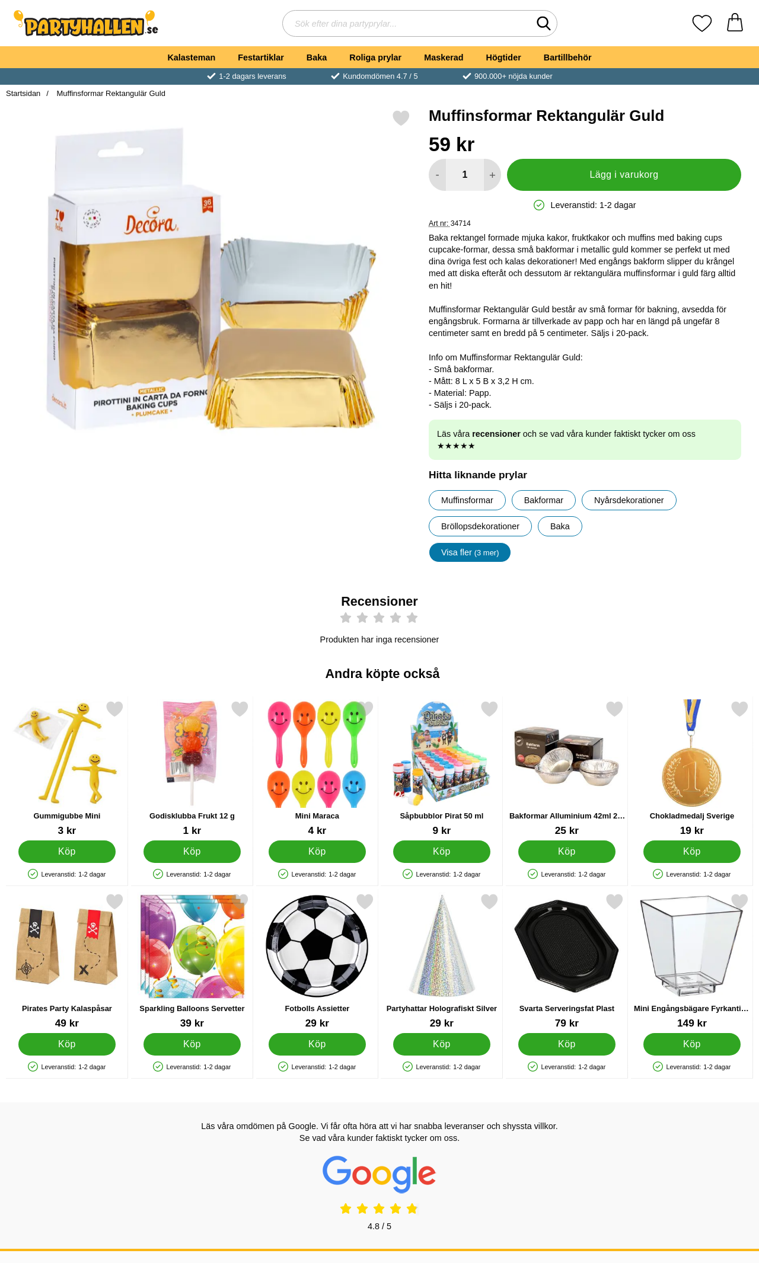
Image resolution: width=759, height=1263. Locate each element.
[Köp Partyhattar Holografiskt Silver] (442, 1044)
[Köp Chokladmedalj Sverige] (692, 851)
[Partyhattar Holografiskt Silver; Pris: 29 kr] (442, 961)
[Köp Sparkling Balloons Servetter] (192, 1044)
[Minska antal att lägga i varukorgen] (437, 175)
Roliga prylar (375, 57)
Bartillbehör (568, 57)
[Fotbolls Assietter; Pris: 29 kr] (317, 961)
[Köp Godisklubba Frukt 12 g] (192, 851)
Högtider (503, 57)
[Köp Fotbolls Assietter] (317, 1044)
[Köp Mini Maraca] (317, 851)
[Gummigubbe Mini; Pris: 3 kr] (67, 768)
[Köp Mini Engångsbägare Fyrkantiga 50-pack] (692, 1044)
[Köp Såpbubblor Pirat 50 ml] (442, 851)
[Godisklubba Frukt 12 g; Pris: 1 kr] (192, 768)
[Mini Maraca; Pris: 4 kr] (317, 768)
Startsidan (23, 93)
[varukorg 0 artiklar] (735, 23)
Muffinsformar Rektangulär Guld (110, 93)
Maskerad (443, 57)
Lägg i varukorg (623, 175)
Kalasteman (191, 57)
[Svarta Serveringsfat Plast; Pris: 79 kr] (567, 961)
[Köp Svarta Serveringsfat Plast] (567, 1044)
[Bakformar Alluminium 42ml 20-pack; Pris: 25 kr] (567, 768)
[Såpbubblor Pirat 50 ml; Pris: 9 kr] (442, 768)
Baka (317, 57)
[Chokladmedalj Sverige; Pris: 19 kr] (692, 768)
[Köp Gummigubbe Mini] (67, 851)
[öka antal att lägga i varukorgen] (492, 175)
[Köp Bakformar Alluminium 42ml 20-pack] (567, 851)
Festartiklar (261, 57)
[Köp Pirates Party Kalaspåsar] (67, 1044)
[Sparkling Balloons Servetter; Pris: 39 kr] (192, 961)
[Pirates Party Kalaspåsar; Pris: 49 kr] (67, 961)
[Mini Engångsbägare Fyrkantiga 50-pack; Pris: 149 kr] (692, 961)
